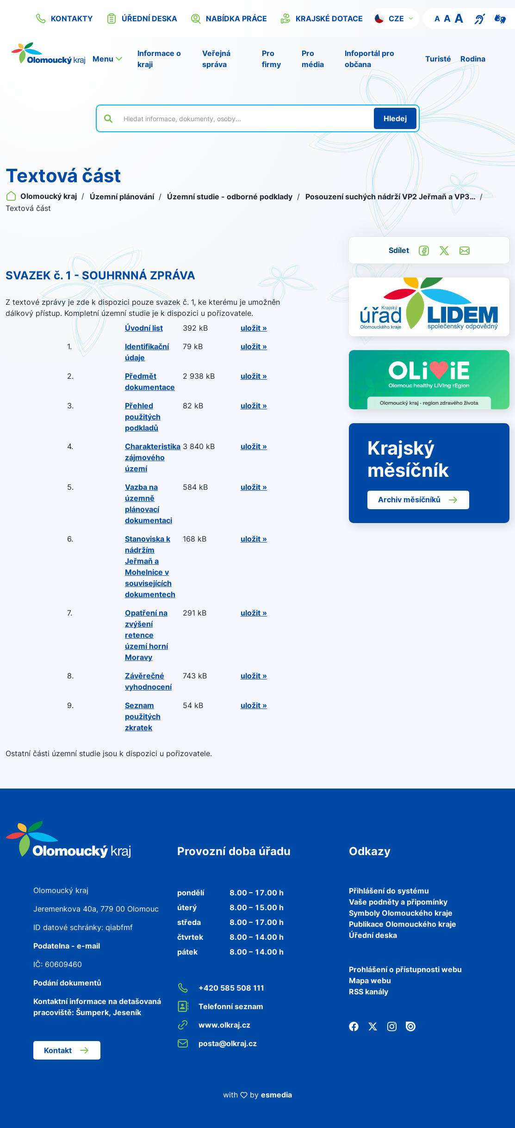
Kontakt (67, 1050)
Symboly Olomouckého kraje (401, 913)
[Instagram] (392, 1025)
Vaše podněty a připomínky (398, 901)
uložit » (254, 328)
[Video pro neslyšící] (500, 18)
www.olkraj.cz (213, 1024)
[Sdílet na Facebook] (423, 249)
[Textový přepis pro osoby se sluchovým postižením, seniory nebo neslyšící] (479, 18)
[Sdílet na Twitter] (444, 249)
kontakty (64, 18)
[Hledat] (395, 118)
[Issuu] (411, 1025)
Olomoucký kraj (42, 196)
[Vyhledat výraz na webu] (243, 118)
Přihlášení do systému (389, 890)
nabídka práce (228, 18)
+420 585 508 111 (220, 987)
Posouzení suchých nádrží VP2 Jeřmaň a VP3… (391, 196)
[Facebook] (354, 1025)
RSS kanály (368, 991)
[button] (394, 18)
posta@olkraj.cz (217, 1043)
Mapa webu (370, 980)
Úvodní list (144, 328)
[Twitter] (373, 1025)
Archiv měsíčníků (418, 499)
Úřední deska (373, 935)
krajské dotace (321, 18)
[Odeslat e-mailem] (464, 249)
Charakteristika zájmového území (152, 457)
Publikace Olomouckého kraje (402, 924)
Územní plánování (123, 196)
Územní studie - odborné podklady (230, 196)
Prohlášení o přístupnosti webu (405, 969)
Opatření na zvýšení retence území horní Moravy (146, 635)
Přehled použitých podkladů (143, 416)
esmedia (276, 1094)
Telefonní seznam (220, 1006)
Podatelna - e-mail (66, 945)
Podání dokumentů (67, 982)
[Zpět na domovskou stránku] (48, 53)
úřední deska (141, 18)
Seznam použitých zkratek (143, 716)
